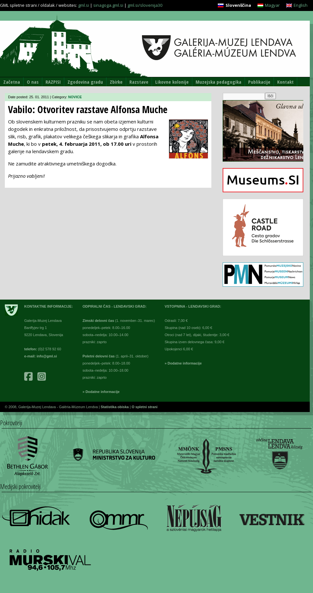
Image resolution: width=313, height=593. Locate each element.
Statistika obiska (115, 407)
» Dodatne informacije (101, 392)
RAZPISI (53, 82)
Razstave (138, 82)
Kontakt (285, 82)
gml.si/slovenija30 (144, 5)
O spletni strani (144, 407)
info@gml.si (47, 356)
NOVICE (75, 97)
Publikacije (259, 82)
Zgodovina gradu (85, 82)
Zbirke (116, 82)
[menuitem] (234, 5)
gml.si (83, 5)
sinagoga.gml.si (108, 5)
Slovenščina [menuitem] (238, 5)
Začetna (11, 82)
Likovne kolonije (172, 82)
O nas (33, 82)
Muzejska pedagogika (218, 82)
